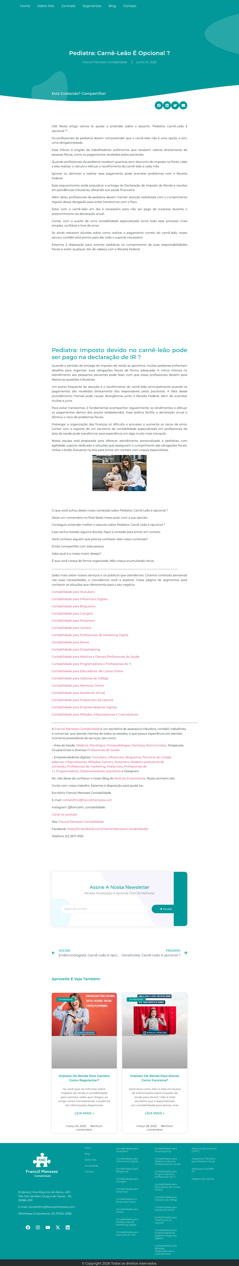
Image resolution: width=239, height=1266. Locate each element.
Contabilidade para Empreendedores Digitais (84, 707)
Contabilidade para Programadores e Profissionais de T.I (166, 1174)
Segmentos (92, 6)
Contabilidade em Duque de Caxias (126, 1200)
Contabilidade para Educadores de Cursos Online (87, 671)
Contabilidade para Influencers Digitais (80, 599)
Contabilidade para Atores (70, 642)
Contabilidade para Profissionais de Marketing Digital (90, 635)
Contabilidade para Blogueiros (73, 606)
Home (25, 6)
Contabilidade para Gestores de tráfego (166, 1198)
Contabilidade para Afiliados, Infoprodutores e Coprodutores (95, 714)
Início (88, 1147)
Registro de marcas (203, 1178)
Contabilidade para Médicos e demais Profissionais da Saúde (168, 1161)
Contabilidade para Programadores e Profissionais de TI (91, 664)
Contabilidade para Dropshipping (76, 649)
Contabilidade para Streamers (73, 620)
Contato (129, 6)
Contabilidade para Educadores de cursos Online (167, 1187)
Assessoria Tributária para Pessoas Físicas (203, 1160)
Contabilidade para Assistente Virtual (78, 693)
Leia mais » (84, 1113)
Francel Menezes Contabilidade (81, 821)
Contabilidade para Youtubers (73, 592)
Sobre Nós (45, 6)
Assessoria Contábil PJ (203, 1170)
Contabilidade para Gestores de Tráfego (80, 678)
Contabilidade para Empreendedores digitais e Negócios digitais (166, 1234)
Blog (112, 6)
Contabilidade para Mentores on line (127, 1233)
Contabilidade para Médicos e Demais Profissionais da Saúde (95, 656)
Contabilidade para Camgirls (72, 613)
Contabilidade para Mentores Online (78, 685)
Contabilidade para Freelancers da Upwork (82, 700)
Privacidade (91, 1165)
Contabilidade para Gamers (72, 628)
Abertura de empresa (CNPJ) (204, 1150)
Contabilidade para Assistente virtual (166, 1208)
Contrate (68, 6)
